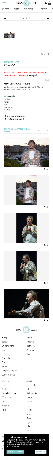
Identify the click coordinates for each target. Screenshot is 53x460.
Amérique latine (32, 385)
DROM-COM (6, 397)
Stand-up (7, 109)
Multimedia (30, 346)
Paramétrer (40, 452)
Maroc (28, 418)
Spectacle (7, 99)
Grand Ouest (6, 385)
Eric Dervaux (9, 64)
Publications (29, 9)
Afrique (29, 381)
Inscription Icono (8, 457)
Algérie (29, 422)
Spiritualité (6, 358)
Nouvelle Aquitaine (9, 393)
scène (6, 104)
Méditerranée (31, 393)
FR (45, 80)
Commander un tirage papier (16, 116)
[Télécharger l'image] (39, 54)
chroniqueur (8, 107)
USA (28, 405)
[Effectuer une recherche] (46, 3)
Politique (5, 337)
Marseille (5, 405)
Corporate (30, 341)
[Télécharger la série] (44, 130)
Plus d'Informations (13, 446)
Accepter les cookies (15, 452)
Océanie (29, 397)
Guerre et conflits (8, 374)
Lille (3, 401)
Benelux (29, 410)
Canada (29, 401)
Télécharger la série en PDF (16, 119)
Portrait (29, 337)
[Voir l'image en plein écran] (47, 54)
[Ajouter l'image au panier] (42, 54)
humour (6, 102)
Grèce (28, 430)
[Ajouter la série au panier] (47, 130)
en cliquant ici (34, 75)
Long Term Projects (9, 370)
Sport (4, 350)
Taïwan (28, 414)
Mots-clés (11, 96)
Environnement (8, 346)
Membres (5, 9)
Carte (16, 9)
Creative (5, 362)
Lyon (3, 414)
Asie (28, 389)
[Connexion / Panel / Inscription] (49, 3)
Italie (28, 426)
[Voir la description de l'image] (45, 54)
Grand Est (5, 381)
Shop (28, 354)
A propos (43, 9)
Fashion (5, 366)
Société (5, 341)
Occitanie (5, 389)
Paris (4, 410)
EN (48, 80)
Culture (5, 354)
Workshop (30, 350)
